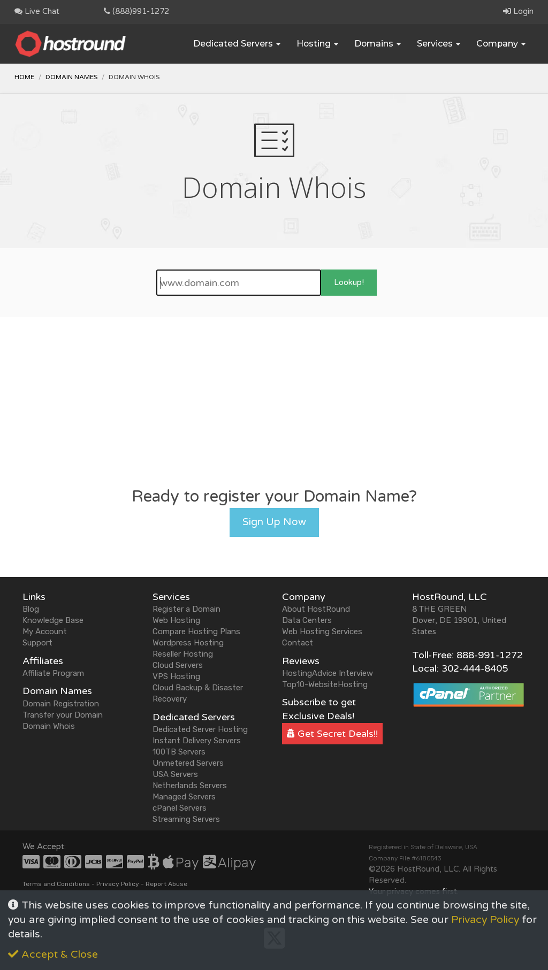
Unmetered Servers (188, 763)
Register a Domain (186, 609)
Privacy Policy (117, 884)
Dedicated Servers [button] (236, 44)
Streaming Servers (186, 819)
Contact (297, 643)
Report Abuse (166, 884)
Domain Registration (60, 704)
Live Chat (36, 11)
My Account (44, 631)
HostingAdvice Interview (327, 673)
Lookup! (349, 282)
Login (518, 11)
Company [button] (501, 44)
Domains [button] (377, 44)
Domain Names (71, 77)
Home (24, 77)
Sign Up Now (274, 522)
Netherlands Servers (190, 785)
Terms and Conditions (56, 884)
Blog (30, 609)
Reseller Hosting (183, 654)
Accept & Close (53, 954)
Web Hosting (176, 620)
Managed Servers (184, 797)
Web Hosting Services (322, 631)
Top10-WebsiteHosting (325, 684)
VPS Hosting (176, 676)
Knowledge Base (52, 620)
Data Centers (307, 620)
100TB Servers (179, 752)
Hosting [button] (317, 44)
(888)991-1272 (136, 11)
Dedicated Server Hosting (200, 729)
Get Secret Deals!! (332, 734)
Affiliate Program (53, 673)
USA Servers (175, 774)
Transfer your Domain (62, 715)
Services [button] (438, 44)
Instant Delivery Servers (197, 740)
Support (37, 643)
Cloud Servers (178, 665)
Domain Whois (48, 726)
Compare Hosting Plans (196, 631)
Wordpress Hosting (188, 643)
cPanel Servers (180, 808)
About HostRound (316, 609)
